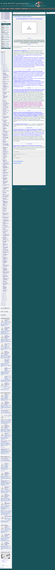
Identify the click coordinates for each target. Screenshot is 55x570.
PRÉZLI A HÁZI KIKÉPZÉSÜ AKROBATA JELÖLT (5, 199)
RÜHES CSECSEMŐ (4, 133)
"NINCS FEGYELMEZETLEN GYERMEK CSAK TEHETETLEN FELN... (5, 97)
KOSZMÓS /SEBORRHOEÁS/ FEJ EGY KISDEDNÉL (5, 131)
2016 (3, 61)
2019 (3, 57)
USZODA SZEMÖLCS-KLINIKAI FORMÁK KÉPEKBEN (5, 276)
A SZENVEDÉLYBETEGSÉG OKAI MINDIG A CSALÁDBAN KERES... (5, 188)
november (4, 66)
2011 (3, 305)
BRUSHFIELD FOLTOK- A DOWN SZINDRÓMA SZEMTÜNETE (5, 117)
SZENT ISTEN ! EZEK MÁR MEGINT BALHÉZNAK (5, 242)
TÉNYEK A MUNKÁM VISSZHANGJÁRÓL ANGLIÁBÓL (5, 248)
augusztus (4, 70)
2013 (3, 302)
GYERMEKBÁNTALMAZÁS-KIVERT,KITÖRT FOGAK (5, 173)
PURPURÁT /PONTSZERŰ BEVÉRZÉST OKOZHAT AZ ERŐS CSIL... (5, 273)
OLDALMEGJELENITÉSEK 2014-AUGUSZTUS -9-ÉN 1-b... (5, 218)
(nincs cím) (3, 447)
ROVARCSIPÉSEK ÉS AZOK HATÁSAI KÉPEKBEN (7, 487)
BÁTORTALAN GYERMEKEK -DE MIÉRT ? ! (5, 142)
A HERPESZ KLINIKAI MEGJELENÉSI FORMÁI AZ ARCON (5, 214)
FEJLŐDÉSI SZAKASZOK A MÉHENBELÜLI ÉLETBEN (5, 77)
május (3, 295)
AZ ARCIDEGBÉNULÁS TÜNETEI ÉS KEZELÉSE (5, 176)
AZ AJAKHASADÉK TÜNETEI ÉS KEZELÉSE (4, 170)
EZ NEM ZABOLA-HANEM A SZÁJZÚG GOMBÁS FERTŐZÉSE (5, 235)
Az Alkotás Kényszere (25, 8)
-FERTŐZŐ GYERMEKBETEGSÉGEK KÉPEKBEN (7, 369)
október (3, 67)
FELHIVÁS (3, 90)
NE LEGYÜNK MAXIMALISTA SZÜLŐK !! (4, 129)
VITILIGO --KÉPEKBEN (7, 415)
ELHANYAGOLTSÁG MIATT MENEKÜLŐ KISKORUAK (5, 135)
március (3, 298)
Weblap (7, 8)
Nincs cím (4, 115)
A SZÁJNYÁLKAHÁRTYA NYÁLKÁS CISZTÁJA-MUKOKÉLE (5, 164)
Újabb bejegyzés (16, 186)
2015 (3, 62)
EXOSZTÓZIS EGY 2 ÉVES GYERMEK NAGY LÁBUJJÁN (5, 252)
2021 (3, 54)
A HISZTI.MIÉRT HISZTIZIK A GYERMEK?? (4, 157)
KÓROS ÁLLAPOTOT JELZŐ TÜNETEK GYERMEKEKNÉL (7, 360)
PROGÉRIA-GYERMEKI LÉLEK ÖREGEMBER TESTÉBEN (5, 138)
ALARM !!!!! (4, 99)
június (3, 294)
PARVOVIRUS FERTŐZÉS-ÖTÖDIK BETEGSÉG (5, 223)
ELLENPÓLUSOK (4, 274)
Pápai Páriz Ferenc (17, 8)
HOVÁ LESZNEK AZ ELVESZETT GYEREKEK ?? (5, 291)
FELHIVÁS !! (4, 256)
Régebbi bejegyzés (41, 186)
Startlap (3, 8)
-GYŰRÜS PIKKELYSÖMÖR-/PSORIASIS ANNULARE (5, 265)
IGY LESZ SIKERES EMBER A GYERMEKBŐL (5, 113)
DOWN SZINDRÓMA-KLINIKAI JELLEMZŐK (5, 121)
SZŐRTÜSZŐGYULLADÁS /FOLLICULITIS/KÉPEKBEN (7, 517)
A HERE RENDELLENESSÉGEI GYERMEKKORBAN (7, 503)
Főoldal (28, 186)
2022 (3, 53)
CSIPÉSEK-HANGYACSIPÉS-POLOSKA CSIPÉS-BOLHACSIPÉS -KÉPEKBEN (7, 353)
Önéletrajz (12, 8)
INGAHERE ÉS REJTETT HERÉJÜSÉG (6, 419)
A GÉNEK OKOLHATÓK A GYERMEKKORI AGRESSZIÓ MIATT (5, 279)
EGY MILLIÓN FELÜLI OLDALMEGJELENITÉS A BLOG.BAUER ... (5, 221)
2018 (3, 58)
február (3, 299)
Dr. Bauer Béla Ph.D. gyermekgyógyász (15, 3)
